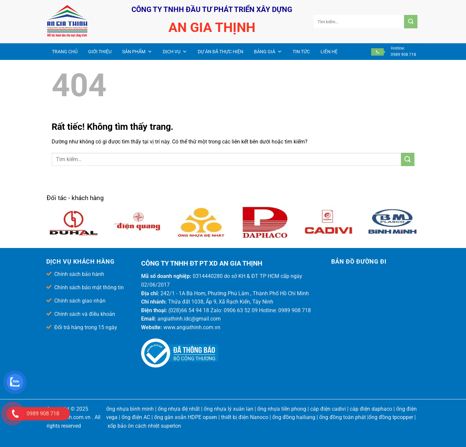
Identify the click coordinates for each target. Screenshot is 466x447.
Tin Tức (301, 51)
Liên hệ (329, 51)
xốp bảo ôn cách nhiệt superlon (144, 426)
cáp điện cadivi (328, 409)
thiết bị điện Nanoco (244, 417)
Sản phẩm (137, 51)
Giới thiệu (100, 51)
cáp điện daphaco (371, 409)
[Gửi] (410, 21)
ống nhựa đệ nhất (179, 409)
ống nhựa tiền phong (281, 409)
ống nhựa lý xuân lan (228, 409)
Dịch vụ (175, 51)
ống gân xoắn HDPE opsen (185, 417)
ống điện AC (135, 417)
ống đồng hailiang (293, 417)
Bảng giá (268, 51)
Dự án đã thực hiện (220, 51)
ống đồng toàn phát (342, 417)
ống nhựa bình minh (130, 409)
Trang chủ (65, 51)
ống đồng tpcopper (390, 417)
